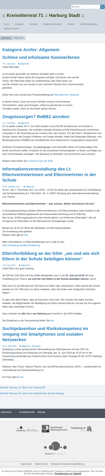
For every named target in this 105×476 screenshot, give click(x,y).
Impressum (6, 412)
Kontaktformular (27, 412)
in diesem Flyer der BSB (40, 161)
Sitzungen (36, 346)
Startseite (6, 38)
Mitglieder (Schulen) (52, 24)
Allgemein (24, 64)
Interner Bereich (11, 28)
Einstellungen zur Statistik (68, 473)
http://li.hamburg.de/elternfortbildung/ (21, 245)
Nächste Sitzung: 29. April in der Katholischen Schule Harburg (32, 393)
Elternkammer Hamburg (66, 95)
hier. (52, 320)
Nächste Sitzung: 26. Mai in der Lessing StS (22, 387)
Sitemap (41, 412)
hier (26, 235)
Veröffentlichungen (88, 24)
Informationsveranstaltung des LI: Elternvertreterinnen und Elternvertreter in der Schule (49, 174)
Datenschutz (41, 464)
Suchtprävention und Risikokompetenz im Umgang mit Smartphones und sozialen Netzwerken (45, 334)
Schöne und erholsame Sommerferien (41, 57)
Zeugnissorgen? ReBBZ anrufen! (36, 116)
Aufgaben (19, 24)
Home (6, 24)
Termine (71, 24)
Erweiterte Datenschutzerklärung (67, 464)
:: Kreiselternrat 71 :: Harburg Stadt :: (43, 15)
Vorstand (33, 24)
